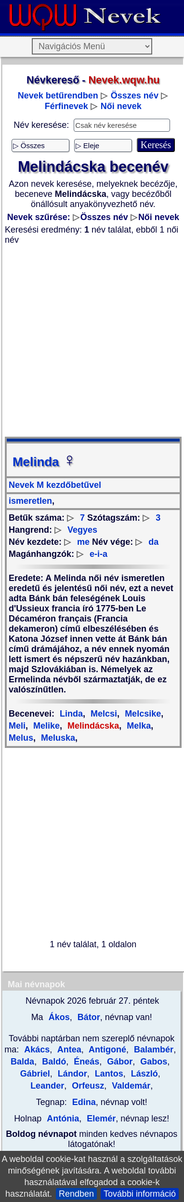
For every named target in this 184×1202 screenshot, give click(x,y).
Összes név (134, 95)
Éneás (85, 1061)
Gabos (152, 1061)
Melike (45, 726)
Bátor (87, 1017)
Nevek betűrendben (58, 95)
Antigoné (106, 1049)
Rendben (76, 1194)
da (153, 542)
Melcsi (102, 713)
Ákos (58, 1017)
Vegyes (82, 530)
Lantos (107, 1073)
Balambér (152, 1049)
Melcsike (141, 713)
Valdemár (129, 1086)
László (143, 1073)
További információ (140, 1194)
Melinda (45, 462)
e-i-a (98, 554)
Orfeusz (86, 1086)
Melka (137, 726)
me (83, 542)
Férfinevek (66, 106)
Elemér (100, 1118)
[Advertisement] (90, 340)
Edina (84, 1102)
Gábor (118, 1061)
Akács (37, 1049)
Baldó (52, 1061)
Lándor (71, 1073)
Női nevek (121, 106)
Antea (68, 1049)
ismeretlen (30, 501)
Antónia (63, 1118)
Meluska (57, 738)
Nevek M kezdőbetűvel (55, 485)
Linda (71, 713)
